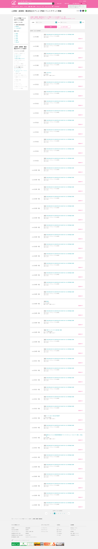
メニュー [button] (83, 3)
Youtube (59, 531)
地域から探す (59, 3)
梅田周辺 (17, 26)
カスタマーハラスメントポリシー (31, 536)
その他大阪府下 (18, 28)
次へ (69, 513)
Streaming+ (56, 6)
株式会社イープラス (74, 527)
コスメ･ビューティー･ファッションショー (21, 71)
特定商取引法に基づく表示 (16, 533)
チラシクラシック (44, 529)
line (85, 11)
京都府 (17, 35)
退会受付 (27, 529)
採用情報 (72, 531)
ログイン (80, 1)
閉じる (85, 5)
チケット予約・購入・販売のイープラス (24, 1)
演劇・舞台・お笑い (32, 6)
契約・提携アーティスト (75, 533)
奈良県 (17, 40)
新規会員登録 (28, 527)
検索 (51, 26)
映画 (52, 6)
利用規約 (13, 527)
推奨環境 (27, 533)
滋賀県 (17, 33)
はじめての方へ (28, 535)
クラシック (39, 6)
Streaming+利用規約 (15, 529)
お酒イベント (18, 56)
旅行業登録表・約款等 (15, 536)
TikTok (59, 535)
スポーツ (21, 6)
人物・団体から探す (75, 3)
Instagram (60, 533)
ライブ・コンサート (15, 6)
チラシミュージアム (44, 531)
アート (43, 6)
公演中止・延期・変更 (29, 531)
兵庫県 (17, 38)
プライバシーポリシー (15, 531)
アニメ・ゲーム (48, 6)
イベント (25, 6)
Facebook (60, 529)
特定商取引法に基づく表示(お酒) (17, 535)
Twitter (83, 11)
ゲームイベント (18, 68)
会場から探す (67, 3)
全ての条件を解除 (64, 26)
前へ (46, 513)
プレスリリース (73, 529)
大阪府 (17, 36)
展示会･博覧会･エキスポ (20, 58)
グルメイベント (18, 55)
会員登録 (84, 1)
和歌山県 (17, 42)
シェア (81, 11)
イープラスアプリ (44, 527)
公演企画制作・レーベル (75, 535)
